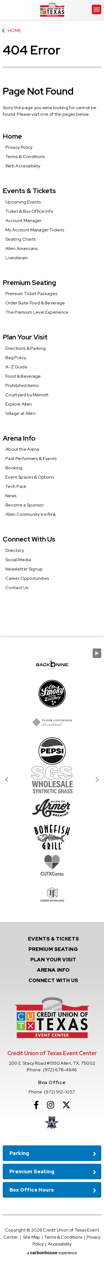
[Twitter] (66, 1105)
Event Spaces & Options (29, 477)
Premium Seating (29, 282)
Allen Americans (21, 248)
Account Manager (23, 220)
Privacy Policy (18, 147)
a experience (52, 1252)
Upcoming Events (23, 202)
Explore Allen (18, 404)
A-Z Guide (16, 367)
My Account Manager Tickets (34, 230)
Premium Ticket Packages (31, 293)
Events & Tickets (29, 190)
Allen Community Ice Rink (30, 514)
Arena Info (19, 438)
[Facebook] (36, 1105)
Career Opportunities (27, 578)
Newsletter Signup (24, 569)
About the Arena (22, 449)
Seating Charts (20, 239)
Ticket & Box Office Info (29, 211)
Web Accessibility (22, 166)
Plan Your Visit (25, 337)
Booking (13, 468)
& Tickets (53, 939)
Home (14, 30)
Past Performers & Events (31, 458)
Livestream (16, 258)
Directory (14, 550)
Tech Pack (15, 486)
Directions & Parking (25, 348)
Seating (53, 949)
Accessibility (59, 1244)
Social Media (18, 560)
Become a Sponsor (24, 505)
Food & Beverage (23, 376)
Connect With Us (29, 539)
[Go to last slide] (7, 779)
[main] (52, 319)
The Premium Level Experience (36, 312)
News (10, 496)
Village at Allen (20, 413)
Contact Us (16, 587)
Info (53, 970)
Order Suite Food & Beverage (35, 303)
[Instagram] (50, 1105)
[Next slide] (97, 779)
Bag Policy (15, 357)
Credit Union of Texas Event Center (52, 10)
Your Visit (53, 959)
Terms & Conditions (25, 156)
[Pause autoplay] (97, 653)
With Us (53, 980)
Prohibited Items (22, 385)
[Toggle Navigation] (96, 9)
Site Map (31, 1237)
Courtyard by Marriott (27, 395)
